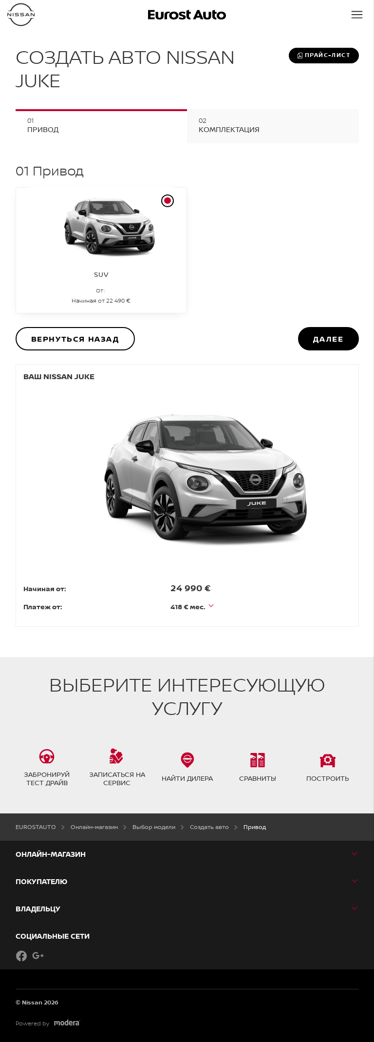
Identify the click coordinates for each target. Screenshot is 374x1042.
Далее (328, 338)
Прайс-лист (324, 55)
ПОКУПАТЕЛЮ (41, 881)
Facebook (21, 956)
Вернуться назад (75, 338)
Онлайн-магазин (51, 854)
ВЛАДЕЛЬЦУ (38, 909)
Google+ (38, 956)
